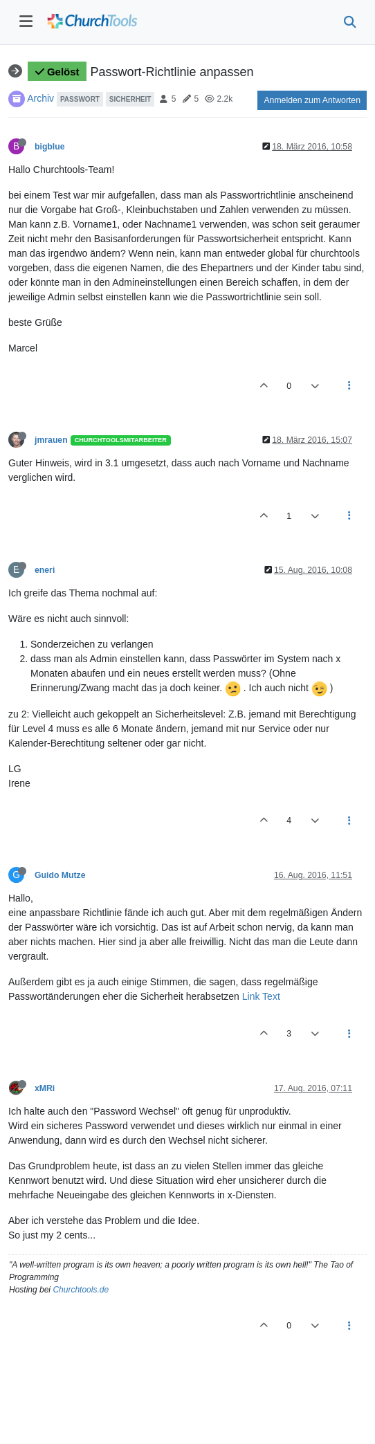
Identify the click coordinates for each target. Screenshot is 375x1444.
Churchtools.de (81, 1290)
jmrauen (51, 440)
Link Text (261, 996)
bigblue (50, 147)
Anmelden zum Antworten (312, 100)
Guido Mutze (60, 875)
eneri (45, 570)
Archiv (40, 98)
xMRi (45, 1088)
